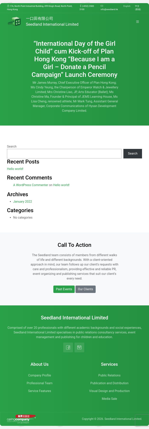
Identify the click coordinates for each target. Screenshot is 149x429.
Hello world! (15, 169)
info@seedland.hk (109, 8)
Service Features (39, 391)
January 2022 (22, 201)
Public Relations (109, 375)
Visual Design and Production (109, 391)
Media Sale (109, 399)
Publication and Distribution (109, 383)
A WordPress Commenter (30, 185)
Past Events (64, 289)
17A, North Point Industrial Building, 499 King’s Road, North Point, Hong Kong (39, 8)
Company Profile (39, 375)
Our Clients (85, 289)
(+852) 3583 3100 (87, 8)
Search (11, 146)
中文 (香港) (138, 8)
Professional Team (40, 383)
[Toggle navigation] (137, 21)
